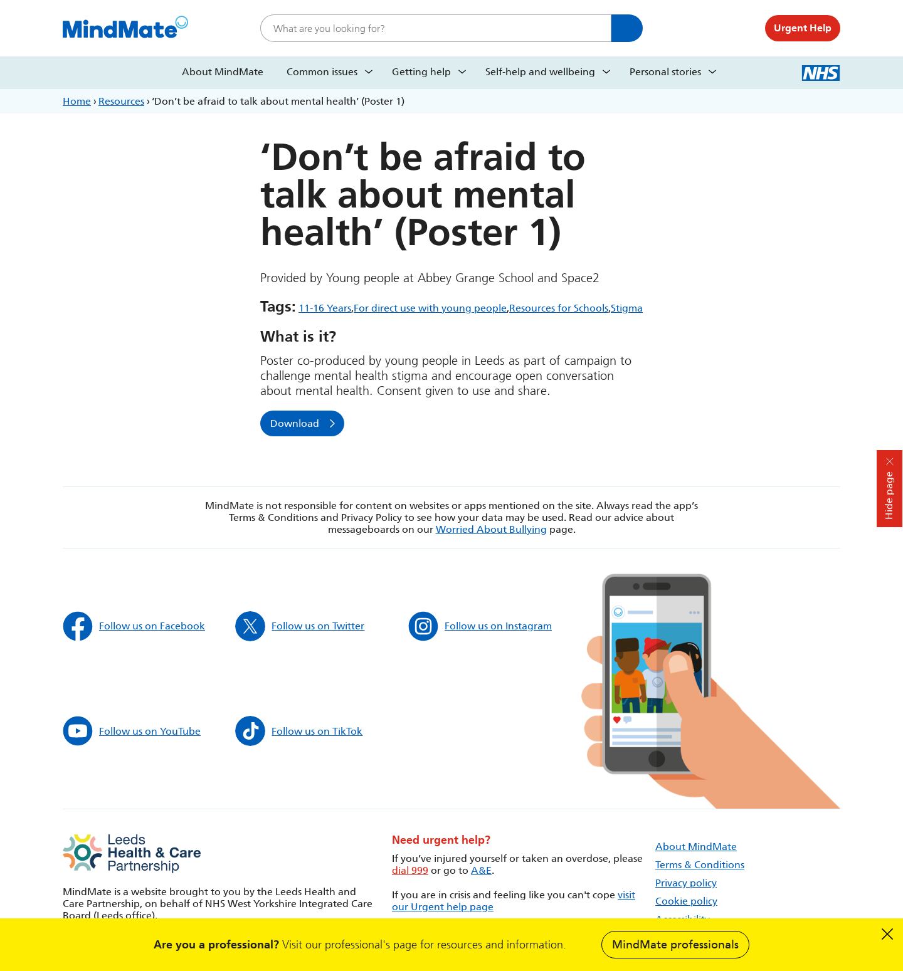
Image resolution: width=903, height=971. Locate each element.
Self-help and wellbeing (540, 72)
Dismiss (887, 934)
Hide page (889, 495)
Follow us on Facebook (134, 626)
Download (294, 423)
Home (77, 101)
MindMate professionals (675, 944)
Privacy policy (686, 883)
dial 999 (410, 870)
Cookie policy (686, 901)
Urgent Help (803, 28)
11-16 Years (324, 308)
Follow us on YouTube (132, 731)
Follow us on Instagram (480, 626)
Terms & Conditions (699, 865)
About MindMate (222, 72)
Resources (121, 101)
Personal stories (665, 72)
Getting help (421, 72)
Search (627, 28)
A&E (481, 870)
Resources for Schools (558, 308)
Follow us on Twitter (299, 626)
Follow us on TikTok (298, 731)
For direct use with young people (430, 308)
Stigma (627, 308)
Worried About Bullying (491, 529)
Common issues (322, 72)
